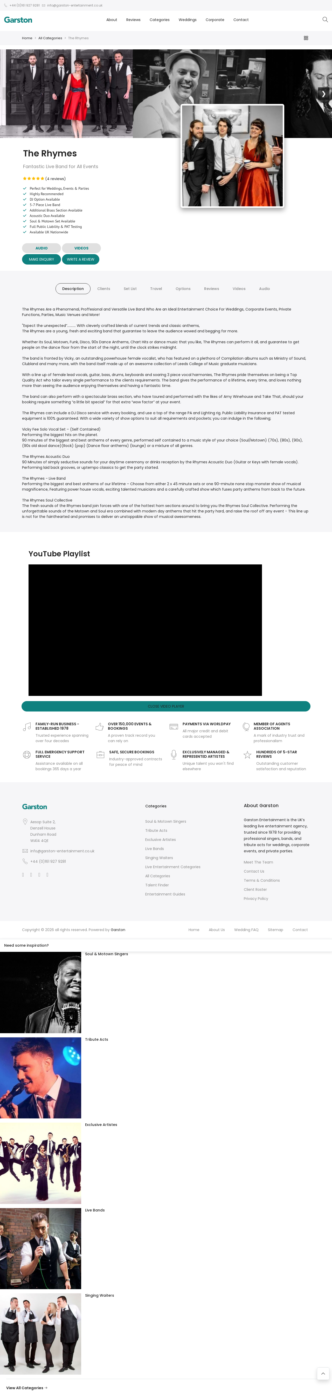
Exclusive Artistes (160, 839)
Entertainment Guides (165, 894)
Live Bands (154, 848)
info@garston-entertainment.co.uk (62, 851)
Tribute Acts (156, 830)
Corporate (215, 19)
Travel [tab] (156, 288)
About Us (217, 929)
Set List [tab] (130, 288)
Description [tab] (73, 288)
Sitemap (275, 929)
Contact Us (254, 871)
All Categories (50, 38)
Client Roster (255, 889)
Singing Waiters (159, 857)
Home (27, 38)
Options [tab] (183, 288)
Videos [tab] (239, 288)
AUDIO (42, 248)
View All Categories (27, 1388)
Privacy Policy (256, 898)
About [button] (111, 19)
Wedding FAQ (246, 929)
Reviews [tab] (211, 288)
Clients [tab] (103, 288)
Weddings (188, 19)
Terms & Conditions (262, 880)
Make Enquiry (41, 259)
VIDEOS (81, 248)
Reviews (133, 19)
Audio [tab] (264, 288)
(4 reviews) (44, 178)
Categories (160, 19)
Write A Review (80, 259)
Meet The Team (258, 862)
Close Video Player (166, 706)
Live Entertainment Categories (172, 866)
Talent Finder (157, 885)
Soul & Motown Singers (165, 821)
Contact (241, 19)
